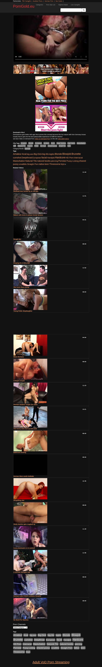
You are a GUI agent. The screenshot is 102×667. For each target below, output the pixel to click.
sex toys (43, 146)
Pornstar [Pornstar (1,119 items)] (62, 161)
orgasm (30, 146)
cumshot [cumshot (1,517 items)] (17, 157)
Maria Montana (19, 357)
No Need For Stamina (21, 620)
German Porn (49, 1)
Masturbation (81, 143)
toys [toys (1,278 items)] (63, 164)
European (38, 143)
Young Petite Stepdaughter (23, 311)
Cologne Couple (19, 381)
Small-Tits (62, 146)
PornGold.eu (23, 6)
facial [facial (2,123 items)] (44, 157)
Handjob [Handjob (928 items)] (51, 158)
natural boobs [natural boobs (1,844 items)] (44, 161)
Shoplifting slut (19, 500)
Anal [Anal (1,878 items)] (24, 154)
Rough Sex (17, 239)
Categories (39, 5)
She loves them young (21, 287)
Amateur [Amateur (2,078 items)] (17, 154)
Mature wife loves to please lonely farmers (28, 215)
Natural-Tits (21, 146)
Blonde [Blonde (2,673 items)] (58, 154)
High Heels (71, 143)
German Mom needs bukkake (24, 476)
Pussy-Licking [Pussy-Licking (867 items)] (73, 161)
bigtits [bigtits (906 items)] (51, 154)
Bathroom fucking (20, 452)
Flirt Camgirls (26, 1)
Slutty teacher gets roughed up (24, 524)
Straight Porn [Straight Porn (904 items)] (33, 164)
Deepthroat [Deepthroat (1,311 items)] (27, 157)
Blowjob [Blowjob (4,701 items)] (66, 153)
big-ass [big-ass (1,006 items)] (30, 154)
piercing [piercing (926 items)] (54, 161)
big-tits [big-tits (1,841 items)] (45, 154)
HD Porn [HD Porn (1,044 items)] (70, 158)
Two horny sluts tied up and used (25, 429)
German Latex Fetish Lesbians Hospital (27, 596)
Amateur (23, 143)
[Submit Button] (84, 10)
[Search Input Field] (71, 10)
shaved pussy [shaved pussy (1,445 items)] (43, 648)
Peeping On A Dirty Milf (22, 263)
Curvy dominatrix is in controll (24, 548)
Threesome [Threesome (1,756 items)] (54, 164)
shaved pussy (52, 146)
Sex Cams (58, 1)
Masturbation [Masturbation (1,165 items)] (19, 161)
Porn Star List (50, 5)
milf (15, 146)
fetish (53, 143)
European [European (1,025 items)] (36, 158)
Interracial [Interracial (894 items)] (78, 158)
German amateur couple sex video (26, 404)
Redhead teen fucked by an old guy (26, 191)
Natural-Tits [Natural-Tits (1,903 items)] (31, 161)
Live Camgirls (75, 5)
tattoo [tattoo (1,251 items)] (41, 164)
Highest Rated (63, 5)
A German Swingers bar (22, 572)
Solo (69, 146)
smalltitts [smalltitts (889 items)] (23, 164)
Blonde (31, 143)
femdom (46, 143)
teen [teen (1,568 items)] (47, 164)
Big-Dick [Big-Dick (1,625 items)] (38, 154)
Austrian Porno (38, 1)
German (27, 148)
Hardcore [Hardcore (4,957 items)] (60, 157)
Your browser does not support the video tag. (51, 38)
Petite (36, 146)
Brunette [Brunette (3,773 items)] (76, 154)
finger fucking (61, 143)
